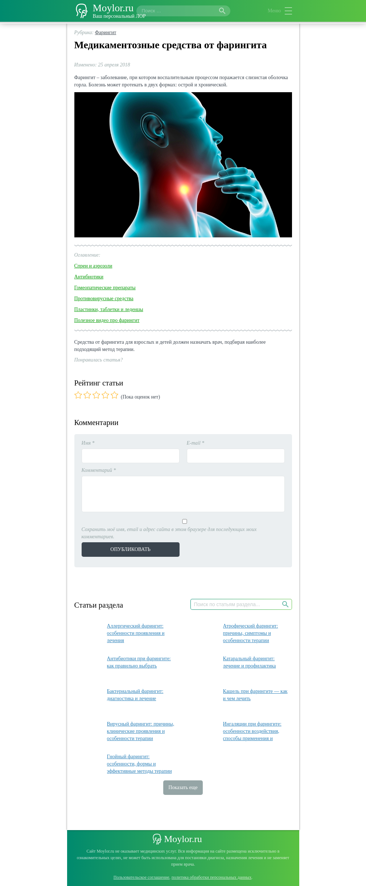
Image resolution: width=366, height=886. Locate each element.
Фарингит (105, 32)
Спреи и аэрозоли (93, 266)
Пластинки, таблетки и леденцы (108, 309)
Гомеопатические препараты (105, 287)
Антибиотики (89, 276)
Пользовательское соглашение (141, 877)
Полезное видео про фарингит (107, 320)
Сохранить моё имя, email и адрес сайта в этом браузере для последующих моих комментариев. (169, 533)
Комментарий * (99, 470)
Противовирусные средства (103, 298)
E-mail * (196, 443)
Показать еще (183, 787)
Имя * (88, 443)
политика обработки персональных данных (211, 877)
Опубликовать (130, 549)
